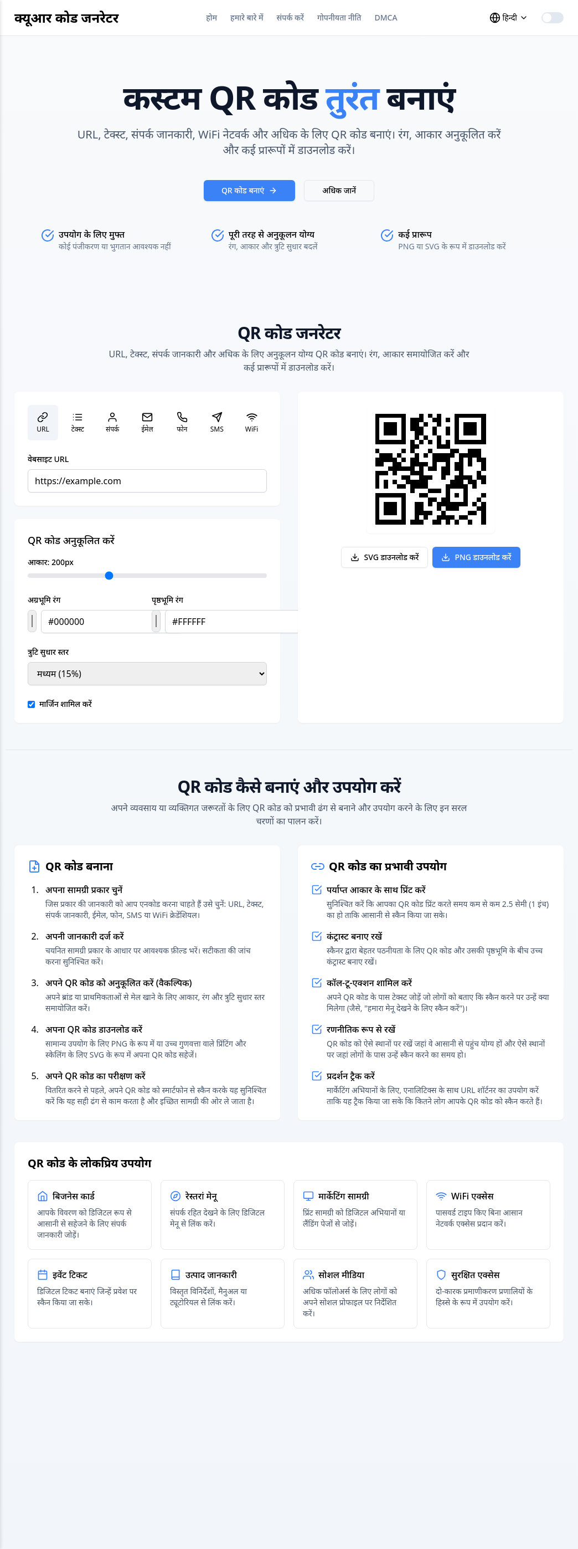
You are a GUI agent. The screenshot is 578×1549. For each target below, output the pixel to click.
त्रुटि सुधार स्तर (48, 652)
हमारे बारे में (247, 17)
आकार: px (51, 562)
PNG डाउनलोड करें (476, 557)
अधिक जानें (339, 190)
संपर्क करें (290, 17)
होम (211, 17)
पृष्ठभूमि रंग (167, 599)
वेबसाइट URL (48, 459)
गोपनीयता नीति (339, 17)
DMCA (386, 17)
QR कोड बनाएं (249, 190)
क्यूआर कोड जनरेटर (66, 18)
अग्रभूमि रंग (44, 599)
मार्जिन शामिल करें (65, 704)
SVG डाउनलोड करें (384, 557)
